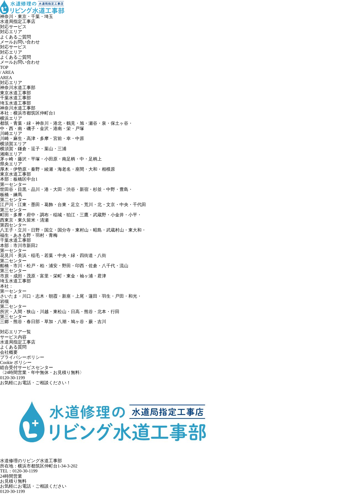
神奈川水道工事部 (17, 87)
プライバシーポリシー (22, 357)
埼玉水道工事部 (15, 103)
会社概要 (9, 352)
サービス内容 (13, 337)
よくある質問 (13, 347)
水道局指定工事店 (17, 342)
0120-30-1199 (12, 491)
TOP (4, 67)
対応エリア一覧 (15, 331)
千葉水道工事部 (15, 97)
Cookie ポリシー (16, 362)
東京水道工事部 (15, 92)
